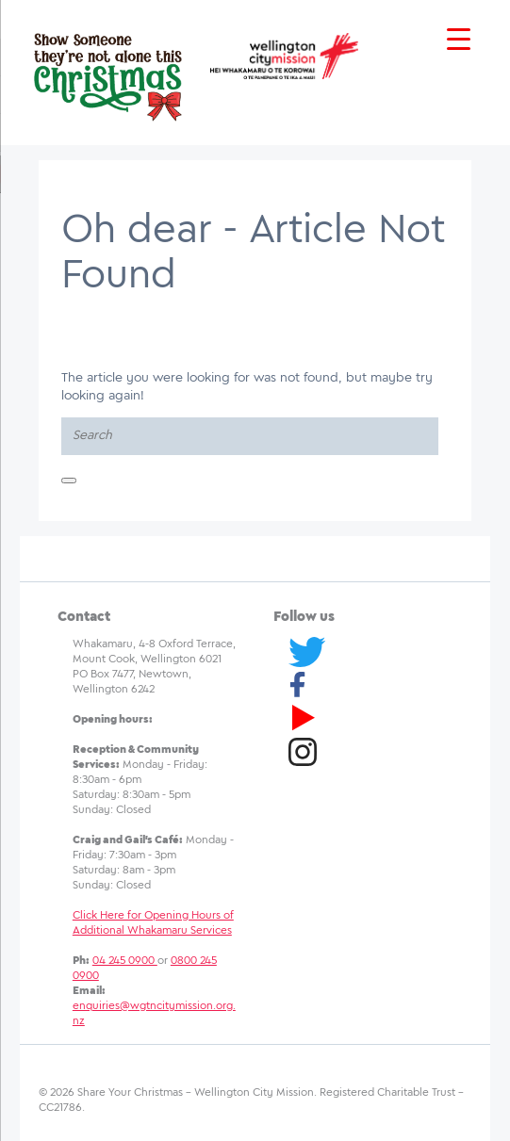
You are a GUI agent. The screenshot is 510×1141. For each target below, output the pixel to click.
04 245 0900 (124, 960)
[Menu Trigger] (459, 40)
